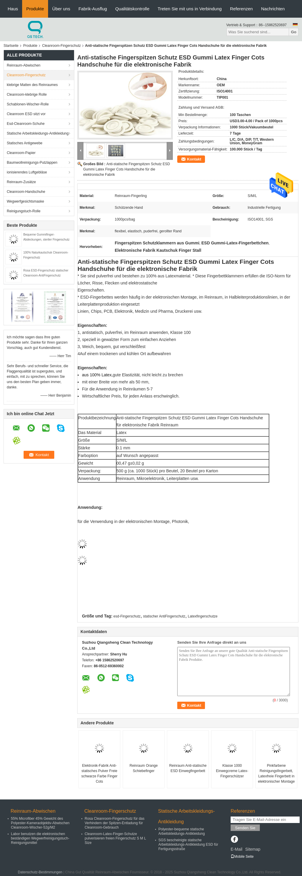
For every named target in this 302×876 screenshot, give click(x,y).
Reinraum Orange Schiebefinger (143, 768)
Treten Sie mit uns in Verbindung (190, 8)
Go (293, 32)
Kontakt (194, 159)
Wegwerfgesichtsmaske (25, 201)
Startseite (11, 46)
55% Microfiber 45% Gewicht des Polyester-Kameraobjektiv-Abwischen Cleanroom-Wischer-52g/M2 (40, 823)
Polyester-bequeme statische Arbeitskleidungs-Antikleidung (181, 831)
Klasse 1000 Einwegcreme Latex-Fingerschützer (232, 771)
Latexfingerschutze (203, 616)
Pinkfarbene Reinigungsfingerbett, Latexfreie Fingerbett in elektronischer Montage (276, 774)
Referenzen (241, 8)
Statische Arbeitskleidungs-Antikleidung (37, 133)
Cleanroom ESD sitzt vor (26, 114)
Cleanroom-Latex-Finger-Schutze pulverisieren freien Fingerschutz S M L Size (115, 838)
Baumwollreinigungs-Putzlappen (32, 162)
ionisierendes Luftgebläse (27, 172)
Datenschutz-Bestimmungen (40, 872)
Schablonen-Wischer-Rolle (28, 104)
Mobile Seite (242, 857)
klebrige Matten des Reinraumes (32, 85)
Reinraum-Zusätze (21, 182)
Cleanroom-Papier (21, 153)
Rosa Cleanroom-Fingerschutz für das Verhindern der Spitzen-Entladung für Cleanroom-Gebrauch (115, 823)
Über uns (61, 8)
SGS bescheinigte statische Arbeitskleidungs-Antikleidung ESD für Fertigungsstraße (188, 844)
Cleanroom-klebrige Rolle (27, 94)
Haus (13, 8)
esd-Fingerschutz (127, 616)
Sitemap (252, 849)
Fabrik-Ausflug (92, 8)
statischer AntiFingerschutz (164, 616)
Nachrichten (273, 8)
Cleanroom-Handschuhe (26, 192)
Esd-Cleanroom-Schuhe (26, 124)
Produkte (35, 8)
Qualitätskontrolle (132, 8)
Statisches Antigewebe (24, 143)
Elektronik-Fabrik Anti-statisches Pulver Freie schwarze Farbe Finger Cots (99, 774)
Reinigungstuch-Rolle (23, 211)
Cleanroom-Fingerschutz (61, 46)
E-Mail (236, 849)
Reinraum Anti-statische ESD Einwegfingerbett (188, 768)
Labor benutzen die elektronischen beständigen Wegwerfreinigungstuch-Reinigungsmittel (40, 838)
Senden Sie (245, 828)
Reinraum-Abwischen (23, 65)
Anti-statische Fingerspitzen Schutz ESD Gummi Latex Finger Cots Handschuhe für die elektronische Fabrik (126, 169)
